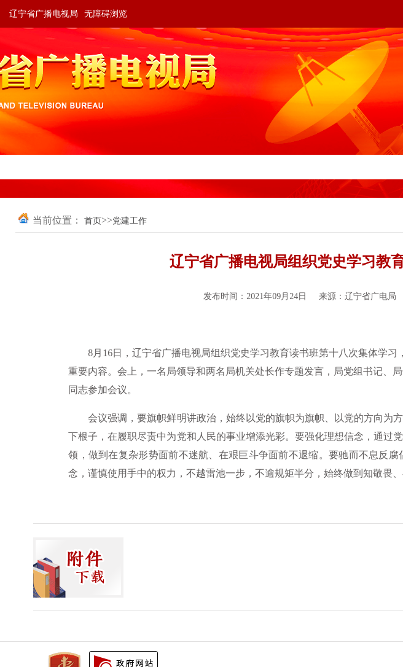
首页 (92, 220)
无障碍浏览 (105, 13)
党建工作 (129, 220)
